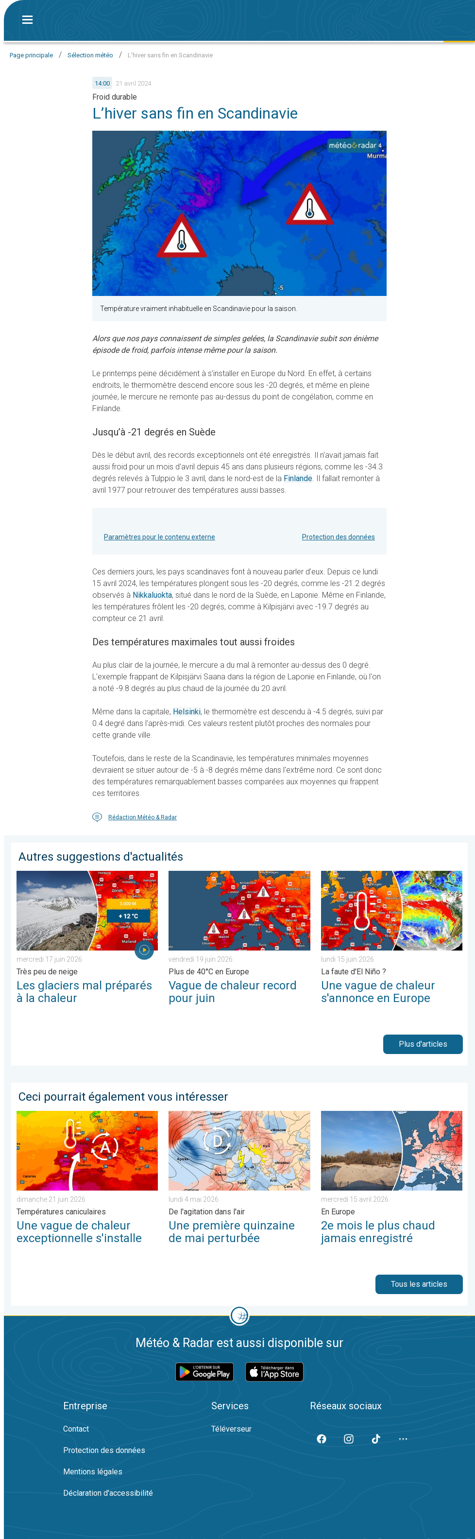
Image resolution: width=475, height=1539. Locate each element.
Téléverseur (231, 1429)
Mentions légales (92, 1471)
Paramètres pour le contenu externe (159, 537)
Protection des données (338, 537)
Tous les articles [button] (419, 1284)
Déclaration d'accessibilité (108, 1493)
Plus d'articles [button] (423, 1044)
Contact (76, 1429)
